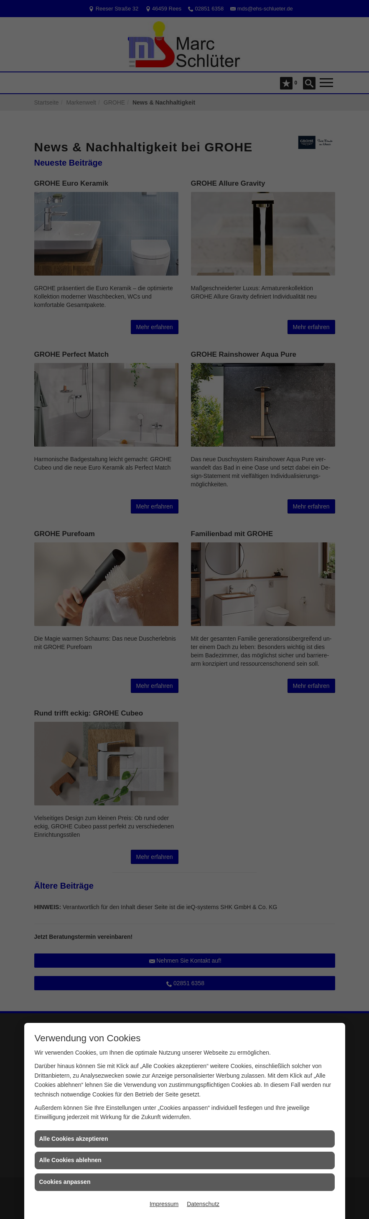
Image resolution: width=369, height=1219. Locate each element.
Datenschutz (203, 1204)
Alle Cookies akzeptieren (73, 1138)
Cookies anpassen (65, 1181)
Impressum (164, 1204)
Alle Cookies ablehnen (70, 1160)
